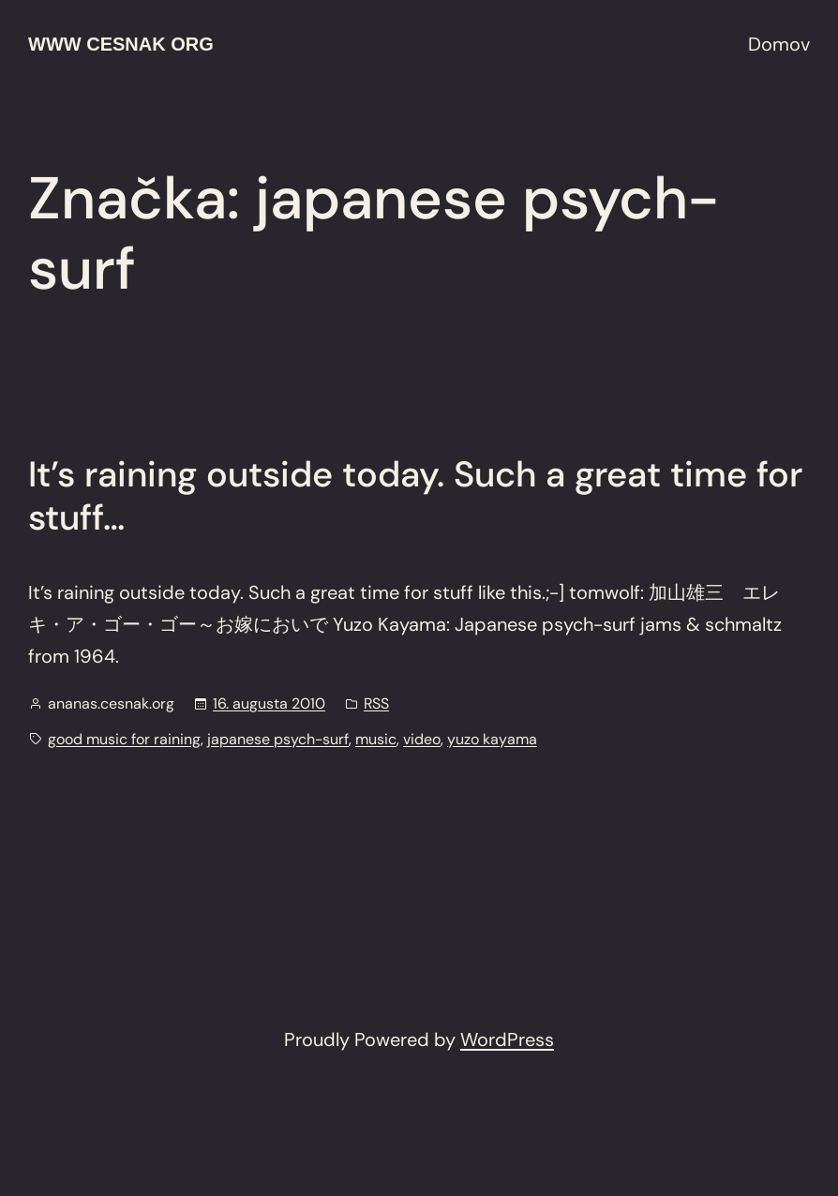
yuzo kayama (492, 739)
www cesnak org (121, 44)
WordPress (507, 1039)
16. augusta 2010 (269, 703)
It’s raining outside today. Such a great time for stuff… (415, 496)
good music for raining (124, 739)
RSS (376, 703)
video (422, 739)
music (376, 739)
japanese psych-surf (278, 739)
